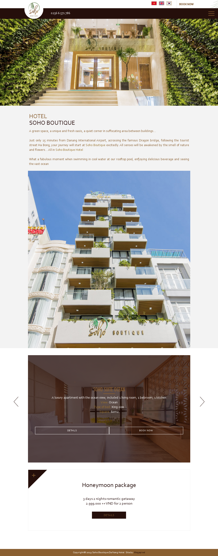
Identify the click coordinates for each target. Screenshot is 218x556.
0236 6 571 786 (60, 13)
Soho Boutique (52, 118)
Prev (5, 56)
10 (171, 527)
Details (72, 430)
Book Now (146, 430)
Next (212, 56)
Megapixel (139, 552)
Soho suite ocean (109, 389)
